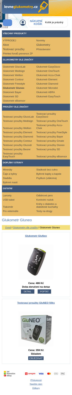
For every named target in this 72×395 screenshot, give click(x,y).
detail (27, 291)
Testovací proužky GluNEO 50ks (36, 302)
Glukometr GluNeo (36, 235)
